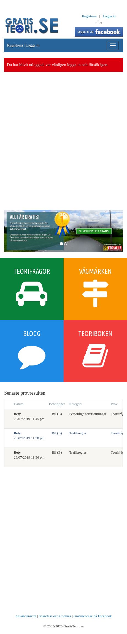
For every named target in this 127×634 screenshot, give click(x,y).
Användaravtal (25, 616)
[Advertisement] (63, 140)
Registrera (89, 16)
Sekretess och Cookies (55, 616)
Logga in (109, 16)
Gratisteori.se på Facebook (93, 616)
